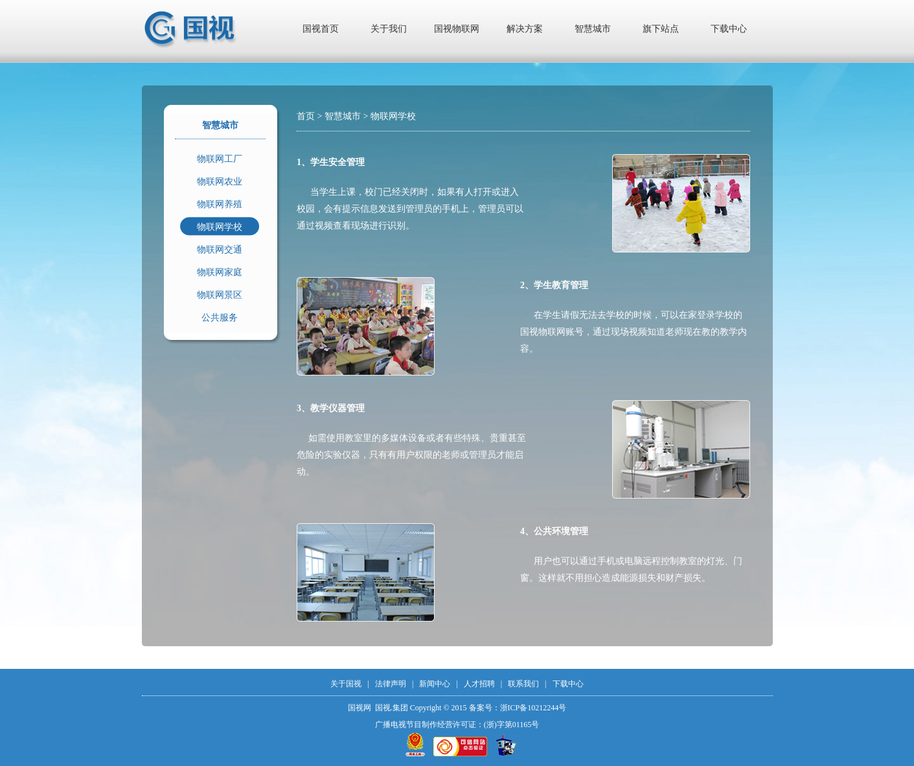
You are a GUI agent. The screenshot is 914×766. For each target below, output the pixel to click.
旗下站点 (661, 29)
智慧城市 (593, 29)
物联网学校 (219, 227)
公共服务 (219, 317)
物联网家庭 (219, 272)
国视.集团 (391, 707)
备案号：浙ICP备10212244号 (518, 707)
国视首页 (321, 29)
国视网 (359, 707)
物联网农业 (219, 181)
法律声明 (390, 683)
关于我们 (389, 29)
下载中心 (729, 29)
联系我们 (523, 683)
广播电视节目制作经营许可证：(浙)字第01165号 (457, 724)
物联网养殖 (219, 204)
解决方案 (525, 29)
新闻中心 (434, 683)
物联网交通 (219, 249)
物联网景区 (219, 295)
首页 (306, 116)
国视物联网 (456, 29)
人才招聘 (479, 683)
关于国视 (345, 683)
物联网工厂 (219, 159)
